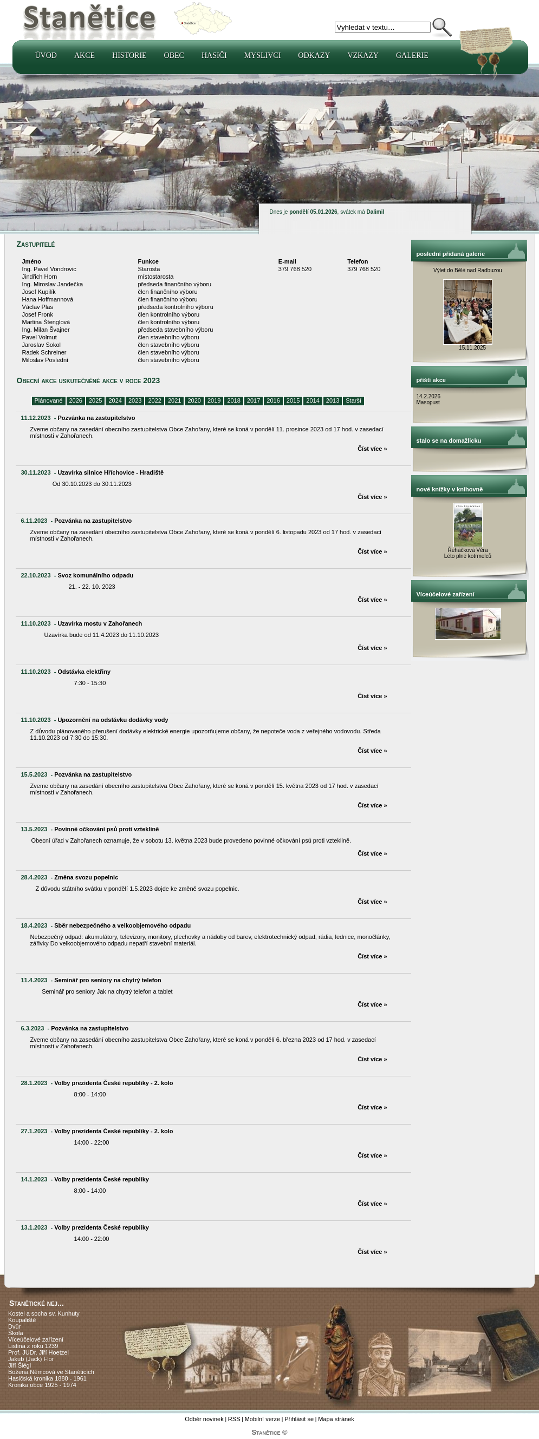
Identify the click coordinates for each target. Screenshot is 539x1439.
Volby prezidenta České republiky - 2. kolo (113, 1083)
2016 (273, 400)
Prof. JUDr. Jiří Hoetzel (38, 1352)
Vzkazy (363, 55)
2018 (233, 400)
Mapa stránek (336, 1419)
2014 (312, 400)
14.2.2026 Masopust (429, 399)
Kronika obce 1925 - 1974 (42, 1385)
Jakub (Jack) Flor (31, 1359)
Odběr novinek (204, 1419)
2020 (193, 400)
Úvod (46, 55)
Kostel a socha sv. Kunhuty (44, 1313)
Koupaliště (22, 1320)
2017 (253, 400)
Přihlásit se (299, 1419)
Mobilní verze (262, 1419)
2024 (114, 400)
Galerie (412, 55)
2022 (154, 400)
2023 (134, 400)
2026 (75, 400)
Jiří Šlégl (19, 1365)
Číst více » (372, 448)
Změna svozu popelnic (86, 877)
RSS (234, 1419)
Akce (84, 55)
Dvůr (14, 1326)
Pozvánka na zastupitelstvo (96, 418)
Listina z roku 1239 (33, 1346)
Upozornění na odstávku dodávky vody (112, 720)
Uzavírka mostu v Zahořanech (99, 623)
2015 (293, 400)
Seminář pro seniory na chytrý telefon (107, 980)
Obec (174, 55)
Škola (15, 1333)
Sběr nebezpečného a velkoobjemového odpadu (122, 925)
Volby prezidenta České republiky (101, 1179)
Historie (129, 55)
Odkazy (314, 55)
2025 (95, 400)
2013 (332, 400)
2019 (213, 400)
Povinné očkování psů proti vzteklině (106, 829)
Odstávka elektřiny (84, 671)
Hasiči (214, 55)
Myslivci (262, 55)
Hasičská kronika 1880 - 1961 (47, 1378)
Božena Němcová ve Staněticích (51, 1372)
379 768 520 (294, 269)
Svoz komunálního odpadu (95, 575)
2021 (174, 400)
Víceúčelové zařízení (35, 1339)
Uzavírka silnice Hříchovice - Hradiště (110, 472)
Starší (353, 400)
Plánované (49, 400)
